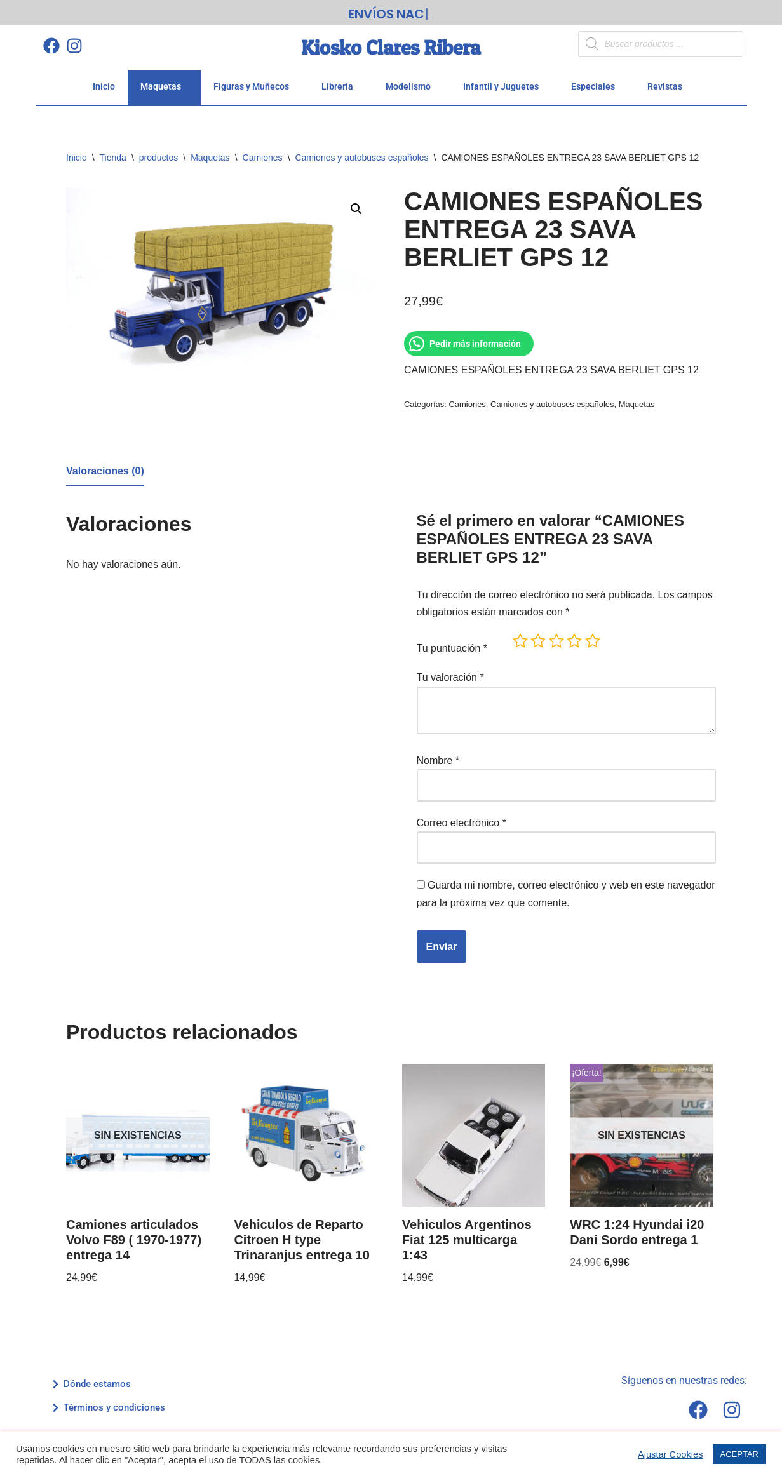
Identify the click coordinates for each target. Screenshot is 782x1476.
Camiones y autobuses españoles (361, 153)
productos (158, 153)
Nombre (438, 756)
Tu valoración (450, 673)
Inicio (104, 82)
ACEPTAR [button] (739, 1454)
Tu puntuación (452, 643)
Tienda (113, 153)
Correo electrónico (461, 818)
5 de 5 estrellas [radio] (592, 636)
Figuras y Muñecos (254, 82)
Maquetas (164, 82)
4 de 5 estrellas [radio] (574, 636)
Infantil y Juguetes (504, 82)
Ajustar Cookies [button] (670, 1454)
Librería (340, 82)
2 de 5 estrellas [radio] (538, 636)
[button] (356, 204)
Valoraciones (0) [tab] (105, 466)
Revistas (668, 82)
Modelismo (412, 82)
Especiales (596, 82)
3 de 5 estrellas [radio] (556, 636)
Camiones (263, 153)
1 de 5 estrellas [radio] (520, 636)
